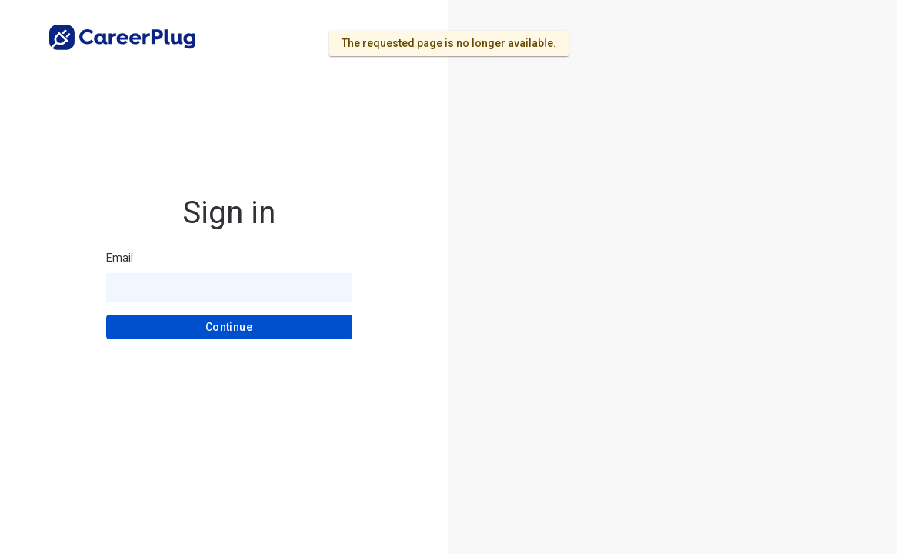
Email (119, 258)
